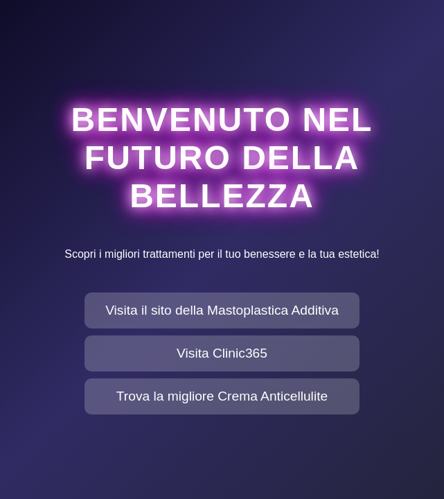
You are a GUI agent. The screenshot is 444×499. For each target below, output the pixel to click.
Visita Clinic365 (222, 353)
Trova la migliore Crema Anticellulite (222, 396)
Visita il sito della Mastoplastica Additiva (222, 310)
